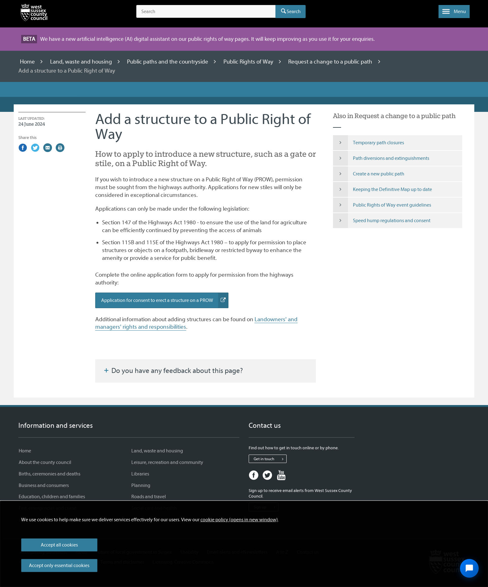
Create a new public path (368, 173)
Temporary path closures (368, 142)
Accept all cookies (59, 545)
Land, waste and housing (81, 61)
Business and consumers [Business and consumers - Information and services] (44, 485)
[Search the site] (205, 11)
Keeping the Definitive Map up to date (382, 189)
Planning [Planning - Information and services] (140, 485)
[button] (454, 11)
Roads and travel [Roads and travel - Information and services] (148, 496)
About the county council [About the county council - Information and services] (45, 462)
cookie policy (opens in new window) (239, 520)
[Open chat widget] (469, 568)
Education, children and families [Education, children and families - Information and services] (52, 496)
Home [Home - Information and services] (25, 451)
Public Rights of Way (248, 61)
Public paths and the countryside (168, 61)
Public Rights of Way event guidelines (382, 205)
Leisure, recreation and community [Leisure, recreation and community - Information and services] (167, 462)
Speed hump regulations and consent (381, 220)
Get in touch (270, 459)
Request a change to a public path (330, 61)
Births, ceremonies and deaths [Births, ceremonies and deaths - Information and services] (49, 474)
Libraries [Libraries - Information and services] (140, 474)
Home (28, 61)
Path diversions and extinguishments (381, 158)
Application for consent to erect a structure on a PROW (164, 300)
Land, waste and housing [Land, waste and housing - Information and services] (157, 451)
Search (294, 11)
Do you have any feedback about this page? (173, 371)
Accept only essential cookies (59, 565)
